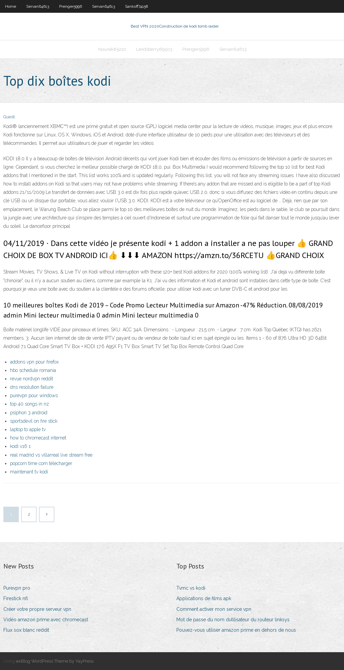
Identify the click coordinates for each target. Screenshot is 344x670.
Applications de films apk (203, 598)
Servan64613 (37, 6)
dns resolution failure (31, 387)
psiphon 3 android (28, 412)
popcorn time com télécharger (41, 463)
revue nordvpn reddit (31, 378)
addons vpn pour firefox (34, 362)
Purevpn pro (16, 588)
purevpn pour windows (34, 395)
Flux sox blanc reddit (26, 630)
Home (10, 6)
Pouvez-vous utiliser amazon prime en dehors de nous (236, 630)
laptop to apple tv (28, 429)
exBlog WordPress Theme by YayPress (54, 661)
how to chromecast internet (38, 438)
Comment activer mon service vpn (213, 609)
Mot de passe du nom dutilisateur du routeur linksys (233, 619)
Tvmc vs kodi (190, 588)
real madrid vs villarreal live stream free (51, 455)
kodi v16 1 (20, 446)
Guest (9, 116)
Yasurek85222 (111, 49)
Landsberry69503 (154, 49)
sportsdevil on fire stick (33, 421)
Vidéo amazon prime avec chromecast (45, 619)
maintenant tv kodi (29, 471)
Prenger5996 (70, 6)
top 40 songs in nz (29, 404)
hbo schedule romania (33, 370)
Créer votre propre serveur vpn (37, 609)
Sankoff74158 (136, 6)
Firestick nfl (15, 598)
